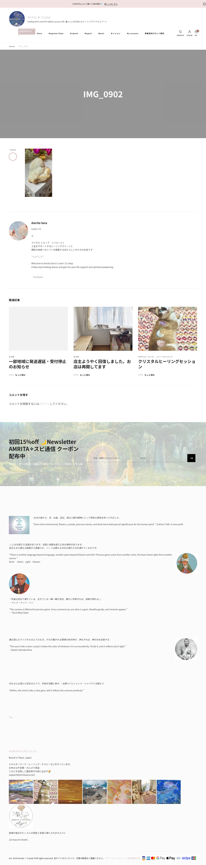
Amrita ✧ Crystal (39, 17)
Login (189, 33)
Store (39, 33)
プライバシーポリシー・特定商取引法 (122, 858)
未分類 (11, 357)
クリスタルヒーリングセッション (167, 363)
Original (74, 33)
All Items (26, 32)
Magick (88, 33)
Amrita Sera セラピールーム (22, 750)
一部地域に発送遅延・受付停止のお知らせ (37, 363)
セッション (115, 33)
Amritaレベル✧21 (146, 357)
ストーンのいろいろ (164, 357)
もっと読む (20, 375)
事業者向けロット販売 (154, 33)
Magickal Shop (56, 33)
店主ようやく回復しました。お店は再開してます (102, 363)
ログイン (44, 404)
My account (132, 33)
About (101, 33)
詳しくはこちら (111, 3)
